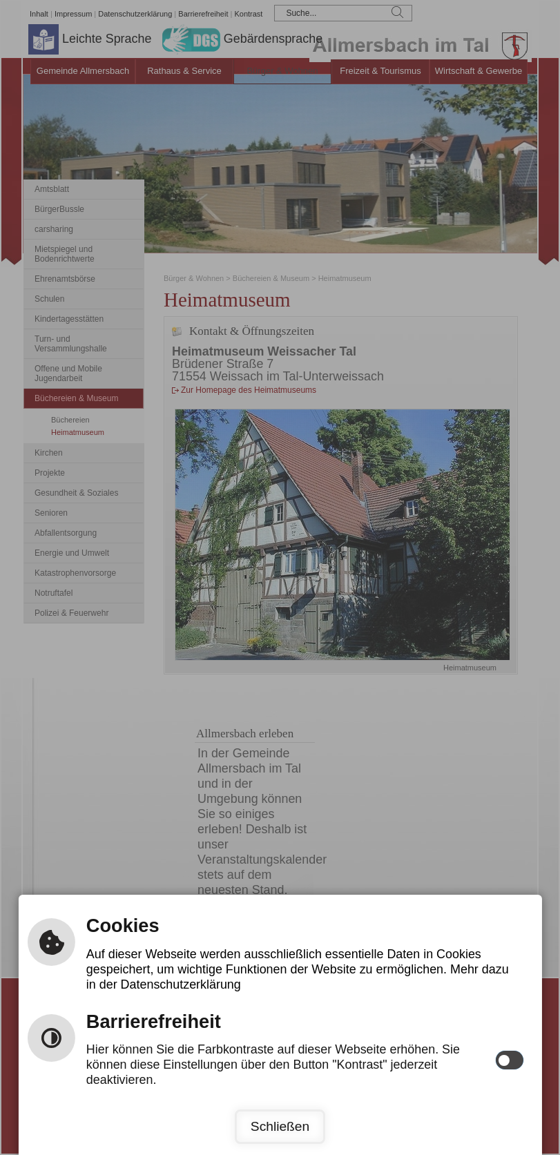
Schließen (280, 1126)
